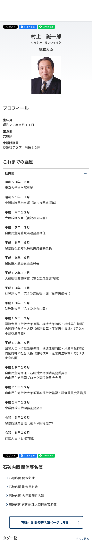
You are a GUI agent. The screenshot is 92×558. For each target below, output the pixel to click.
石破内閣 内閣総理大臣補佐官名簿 (32, 504)
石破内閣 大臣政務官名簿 (26, 495)
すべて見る (82, 539)
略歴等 (46, 174)
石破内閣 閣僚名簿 (22, 477)
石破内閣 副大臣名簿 (23, 486)
